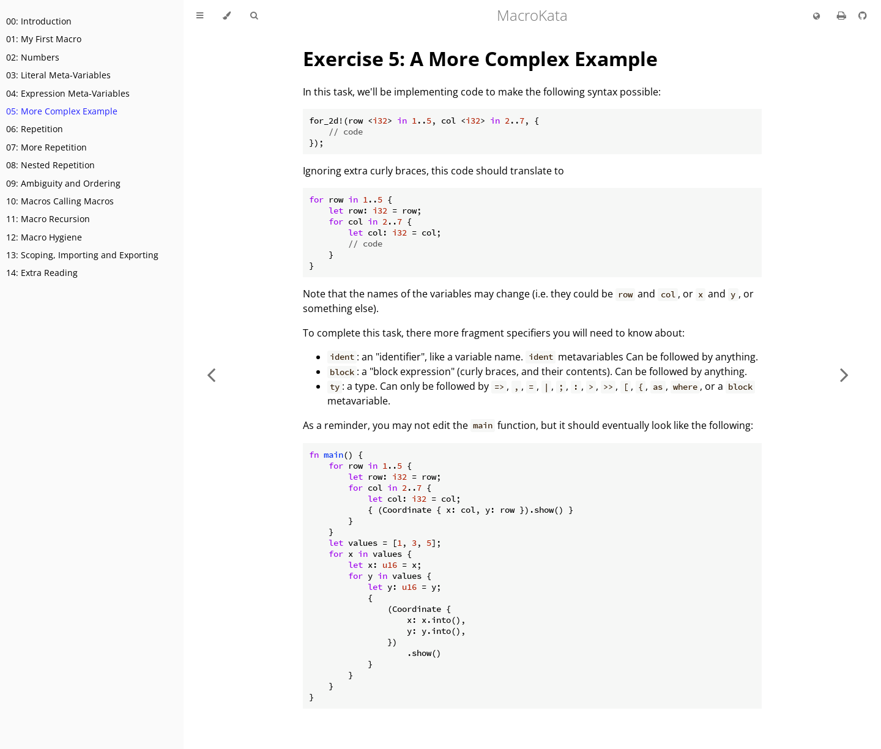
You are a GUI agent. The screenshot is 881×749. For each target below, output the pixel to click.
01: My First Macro (43, 39)
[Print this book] (842, 15)
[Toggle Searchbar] (253, 16)
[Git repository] (862, 15)
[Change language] (816, 16)
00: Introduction (39, 21)
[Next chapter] (844, 374)
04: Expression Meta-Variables (68, 93)
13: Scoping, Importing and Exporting (82, 255)
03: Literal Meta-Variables (58, 75)
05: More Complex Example (61, 111)
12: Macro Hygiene (44, 237)
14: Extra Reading (42, 272)
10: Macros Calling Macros (60, 201)
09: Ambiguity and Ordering (63, 183)
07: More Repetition (46, 147)
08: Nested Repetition (50, 165)
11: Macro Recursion (48, 219)
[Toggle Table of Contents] (200, 16)
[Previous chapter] (211, 374)
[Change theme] (226, 16)
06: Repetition (34, 129)
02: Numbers (32, 57)
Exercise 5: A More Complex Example (480, 58)
